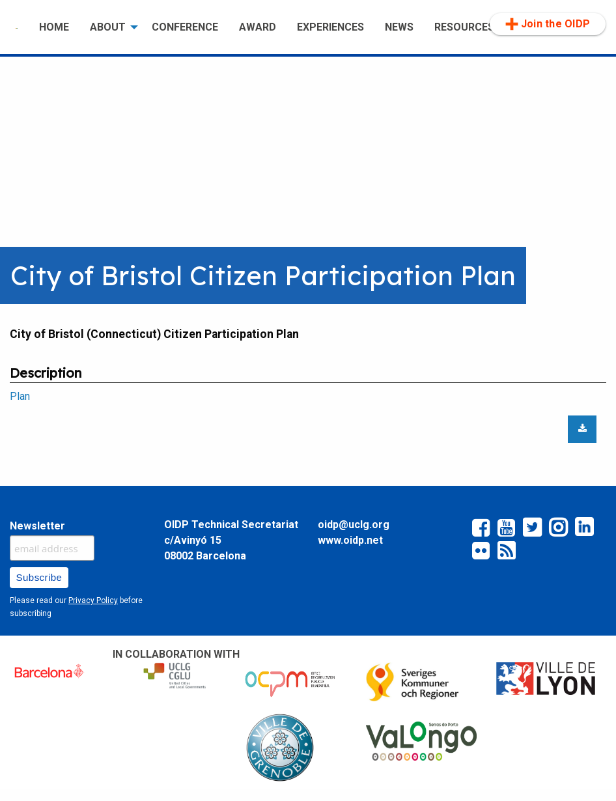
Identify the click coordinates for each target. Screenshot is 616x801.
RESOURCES (464, 27)
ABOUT (108, 27)
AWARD (257, 27)
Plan (20, 396)
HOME (54, 27)
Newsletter (37, 526)
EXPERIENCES (330, 27)
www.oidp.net (350, 540)
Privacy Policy (93, 600)
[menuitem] (17, 27)
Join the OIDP (547, 24)
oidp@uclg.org (353, 524)
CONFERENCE (185, 27)
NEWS (399, 27)
